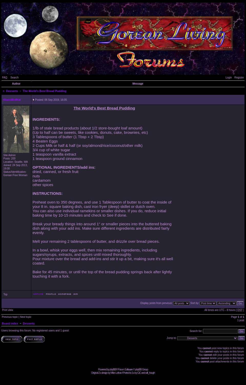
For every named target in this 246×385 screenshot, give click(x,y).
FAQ (4, 77)
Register (239, 77)
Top (5, 294)
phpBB (112, 369)
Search (15, 77)
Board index (10, 323)
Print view (7, 310)
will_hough (150, 372)
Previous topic (10, 317)
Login (228, 77)
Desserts (12, 91)
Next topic (25, 317)
